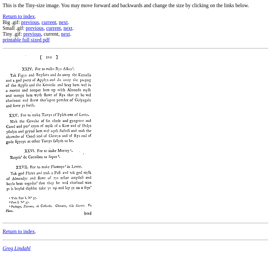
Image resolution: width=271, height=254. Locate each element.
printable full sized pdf (26, 40)
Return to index (19, 16)
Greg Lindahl (16, 248)
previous (30, 22)
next (63, 22)
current (48, 22)
